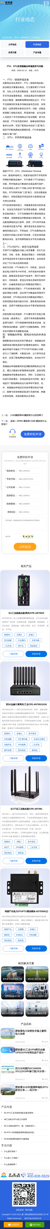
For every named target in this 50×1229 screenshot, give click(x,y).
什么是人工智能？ (11, 1158)
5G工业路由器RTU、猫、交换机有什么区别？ (23, 1126)
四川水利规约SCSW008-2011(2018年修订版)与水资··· (30, 1070)
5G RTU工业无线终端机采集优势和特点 (20, 1113)
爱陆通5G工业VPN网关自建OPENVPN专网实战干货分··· (30, 1051)
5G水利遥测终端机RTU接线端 (16, 1139)
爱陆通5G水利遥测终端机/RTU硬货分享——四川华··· (31, 1088)
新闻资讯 (25, 37)
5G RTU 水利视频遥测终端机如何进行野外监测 (23, 1132)
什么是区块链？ (10, 1151)
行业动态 (35, 37)
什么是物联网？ (10, 1164)
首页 (16, 37)
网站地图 (29, 1210)
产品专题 (37, 52)
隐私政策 (20, 1210)
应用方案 (12, 52)
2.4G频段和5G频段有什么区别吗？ (26, 415)
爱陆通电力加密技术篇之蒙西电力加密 (30, 1032)
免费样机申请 (32, 434)
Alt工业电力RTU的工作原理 (15, 1119)
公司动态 (12, 44)
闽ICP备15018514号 (32, 1218)
